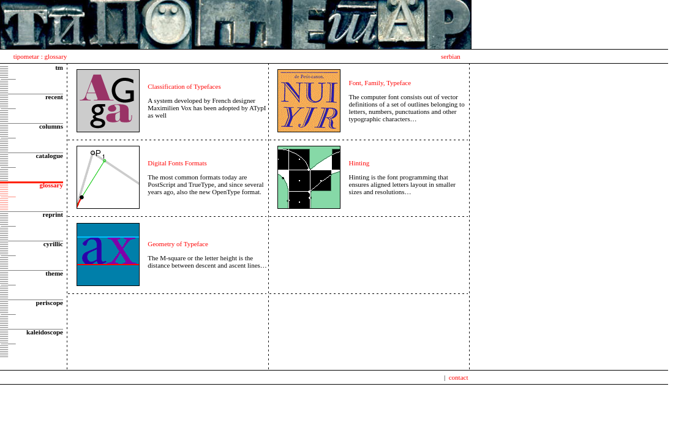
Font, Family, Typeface (380, 82)
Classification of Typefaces (184, 86)
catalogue (49, 155)
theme (54, 273)
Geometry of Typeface (178, 243)
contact (458, 377)
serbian (451, 56)
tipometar (26, 56)
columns (51, 126)
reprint (53, 214)
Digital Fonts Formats (177, 163)
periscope (49, 302)
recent (54, 96)
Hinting (359, 163)
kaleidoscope (44, 332)
